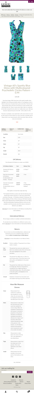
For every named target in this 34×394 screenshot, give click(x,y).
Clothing (12, 14)
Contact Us (13, 379)
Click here (4, 208)
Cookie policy (18, 383)
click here (7, 223)
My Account (5, 392)
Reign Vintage (5, 4)
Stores (17, 385)
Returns (28, 381)
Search (17, 392)
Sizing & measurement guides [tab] (28, 130)
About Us (21, 379)
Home (4, 14)
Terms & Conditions (7, 383)
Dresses (16, 14)
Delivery (21, 381)
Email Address (4, 370)
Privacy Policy (28, 383)
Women (8, 14)
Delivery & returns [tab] (12, 129)
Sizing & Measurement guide (10, 381)
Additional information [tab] (4, 129)
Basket (26, 391)
